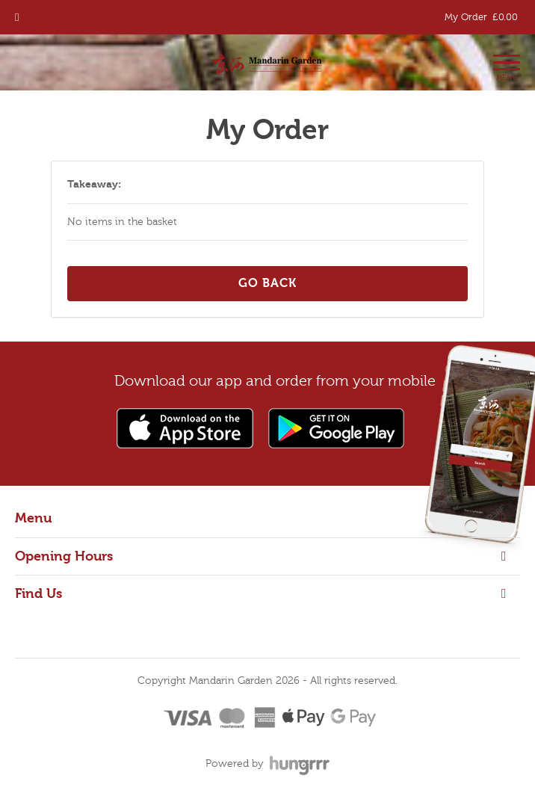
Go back (267, 283)
